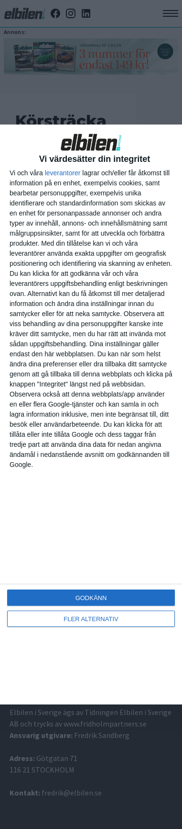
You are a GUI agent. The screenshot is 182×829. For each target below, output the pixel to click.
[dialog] (91, 415)
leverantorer (63, 173)
